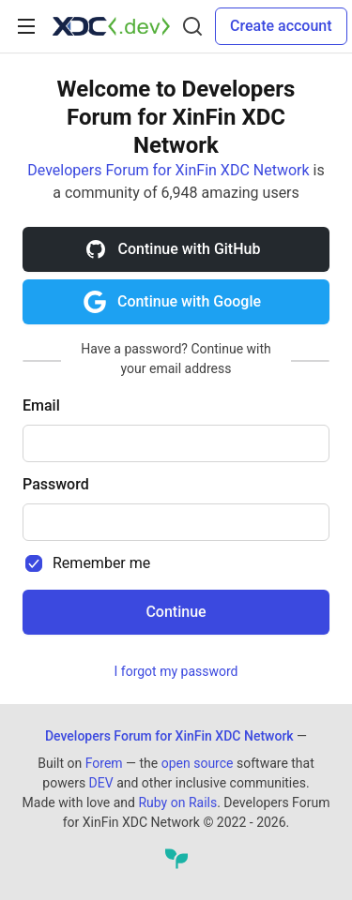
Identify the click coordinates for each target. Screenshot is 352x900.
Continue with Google (172, 302)
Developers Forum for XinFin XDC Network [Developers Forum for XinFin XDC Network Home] (169, 735)
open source (197, 763)
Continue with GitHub (172, 249)
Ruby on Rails (177, 802)
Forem (104, 763)
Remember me (101, 563)
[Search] (192, 26)
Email (41, 405)
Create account (281, 26)
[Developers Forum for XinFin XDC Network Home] (111, 26)
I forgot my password (176, 671)
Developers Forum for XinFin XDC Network (168, 170)
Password (56, 484)
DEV (101, 782)
